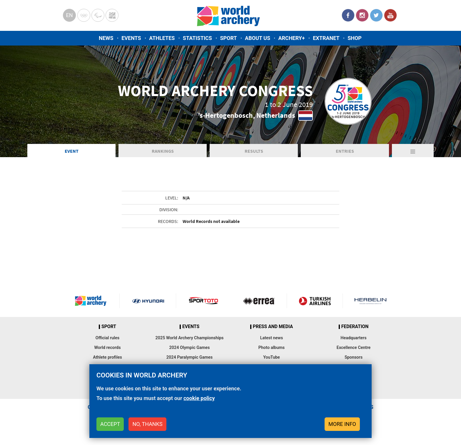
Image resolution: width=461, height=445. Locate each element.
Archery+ (291, 38)
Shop (355, 38)
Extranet (326, 38)
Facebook (348, 15)
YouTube (390, 15)
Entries (345, 151)
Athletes (162, 38)
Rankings (163, 151)
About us (257, 38)
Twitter (376, 15)
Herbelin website (371, 300)
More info (342, 424)
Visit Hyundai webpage (148, 300)
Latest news (271, 337)
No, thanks (147, 424)
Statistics (197, 38)
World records (107, 347)
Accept (110, 424)
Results (254, 151)
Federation (355, 326)
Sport (228, 38)
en (69, 15)
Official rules (107, 337)
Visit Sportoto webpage (204, 300)
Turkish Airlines (314, 300)
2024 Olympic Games (189, 347)
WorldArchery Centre (112, 15)
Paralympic (97, 15)
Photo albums (271, 347)
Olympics (83, 15)
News (106, 38)
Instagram (362, 15)
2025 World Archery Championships (190, 337)
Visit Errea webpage (259, 300)
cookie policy (199, 398)
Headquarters (353, 337)
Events (131, 38)
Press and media (273, 326)
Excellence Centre (353, 347)
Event (71, 151)
